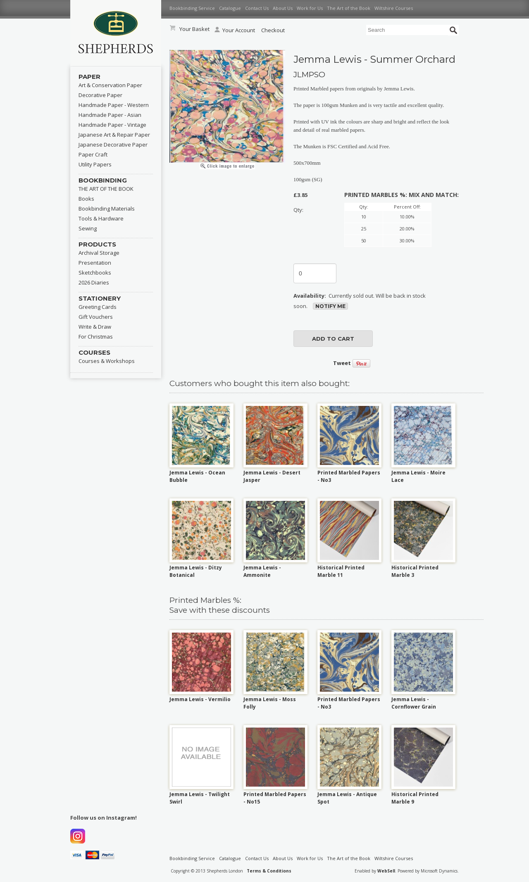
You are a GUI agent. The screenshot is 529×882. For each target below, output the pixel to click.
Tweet (342, 363)
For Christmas (96, 336)
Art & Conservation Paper (110, 85)
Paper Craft (93, 154)
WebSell (386, 871)
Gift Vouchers (96, 316)
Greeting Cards (98, 307)
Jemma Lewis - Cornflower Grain (413, 703)
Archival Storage (99, 252)
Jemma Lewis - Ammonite (262, 571)
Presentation (95, 262)
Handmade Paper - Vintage (112, 124)
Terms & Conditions (269, 871)
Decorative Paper (100, 95)
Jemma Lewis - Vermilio (200, 699)
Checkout (273, 30)
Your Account (234, 30)
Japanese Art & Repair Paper (114, 134)
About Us (283, 8)
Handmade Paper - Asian (110, 115)
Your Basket (194, 29)
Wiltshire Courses (393, 8)
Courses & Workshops (107, 361)
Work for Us (310, 8)
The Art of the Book (348, 8)
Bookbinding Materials (107, 208)
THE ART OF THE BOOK (106, 188)
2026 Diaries (94, 282)
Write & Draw (95, 326)
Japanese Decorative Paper (113, 144)
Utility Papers (95, 164)
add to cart (333, 338)
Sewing (88, 228)
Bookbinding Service (192, 8)
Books (86, 198)
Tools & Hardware (101, 218)
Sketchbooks (95, 272)
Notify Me (330, 306)
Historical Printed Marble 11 (341, 571)
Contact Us (257, 8)
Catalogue (230, 8)
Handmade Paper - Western (114, 105)
